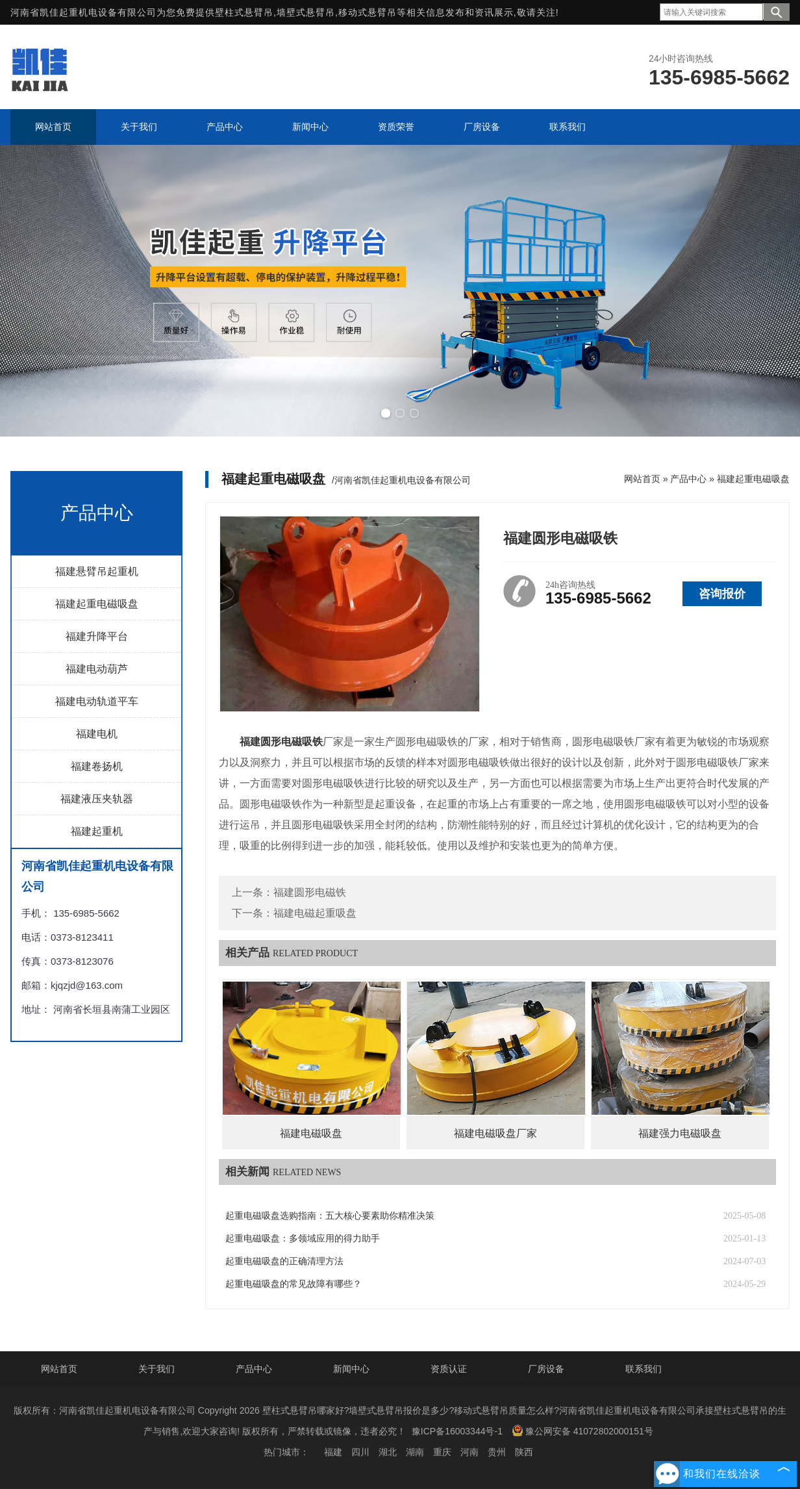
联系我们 (643, 1369)
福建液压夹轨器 (96, 798)
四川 (360, 1452)
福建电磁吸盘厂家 (495, 1133)
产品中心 (688, 479)
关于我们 (156, 1369)
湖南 (415, 1452)
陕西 (524, 1452)
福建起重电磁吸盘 (96, 603)
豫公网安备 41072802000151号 (582, 1430)
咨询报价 (722, 593)
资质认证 (449, 1369)
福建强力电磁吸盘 (679, 1133)
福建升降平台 (97, 636)
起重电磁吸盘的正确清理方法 (284, 1261)
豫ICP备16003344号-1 (457, 1431)
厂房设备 (546, 1369)
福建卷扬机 (97, 766)
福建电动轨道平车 (96, 701)
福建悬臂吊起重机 (96, 571)
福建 (333, 1452)
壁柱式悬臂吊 (244, 12)
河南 (469, 1452)
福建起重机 (97, 831)
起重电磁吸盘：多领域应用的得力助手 (302, 1238)
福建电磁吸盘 (311, 1133)
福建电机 (97, 733)
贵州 (497, 1452)
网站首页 (642, 479)
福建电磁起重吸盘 (314, 913)
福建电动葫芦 (97, 668)
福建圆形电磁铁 (309, 892)
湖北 (388, 1452)
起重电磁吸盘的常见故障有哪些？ (293, 1284)
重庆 (442, 1452)
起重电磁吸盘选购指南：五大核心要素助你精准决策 (329, 1216)
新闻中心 (351, 1369)
